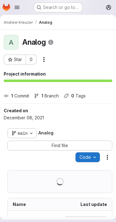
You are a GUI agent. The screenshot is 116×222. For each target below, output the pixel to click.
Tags (75, 95)
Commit (16, 95)
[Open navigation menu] (17, 7)
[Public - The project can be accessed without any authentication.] (50, 42)
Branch (46, 95)
